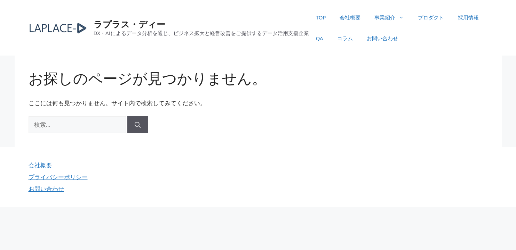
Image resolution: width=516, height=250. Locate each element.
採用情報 (468, 17)
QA (319, 38)
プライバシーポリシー (58, 177)
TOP (321, 17)
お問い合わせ (382, 38)
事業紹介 (392, 17)
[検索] (137, 124)
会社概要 (350, 17)
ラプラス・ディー (129, 24)
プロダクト (431, 17)
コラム (345, 38)
